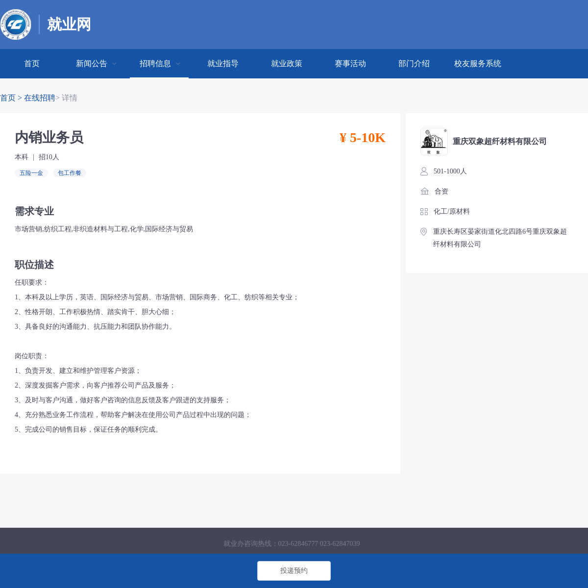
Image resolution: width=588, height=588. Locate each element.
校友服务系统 (477, 63)
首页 (32, 63)
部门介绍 (414, 63)
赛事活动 (350, 63)
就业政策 (286, 63)
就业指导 (223, 63)
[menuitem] (31, 63)
